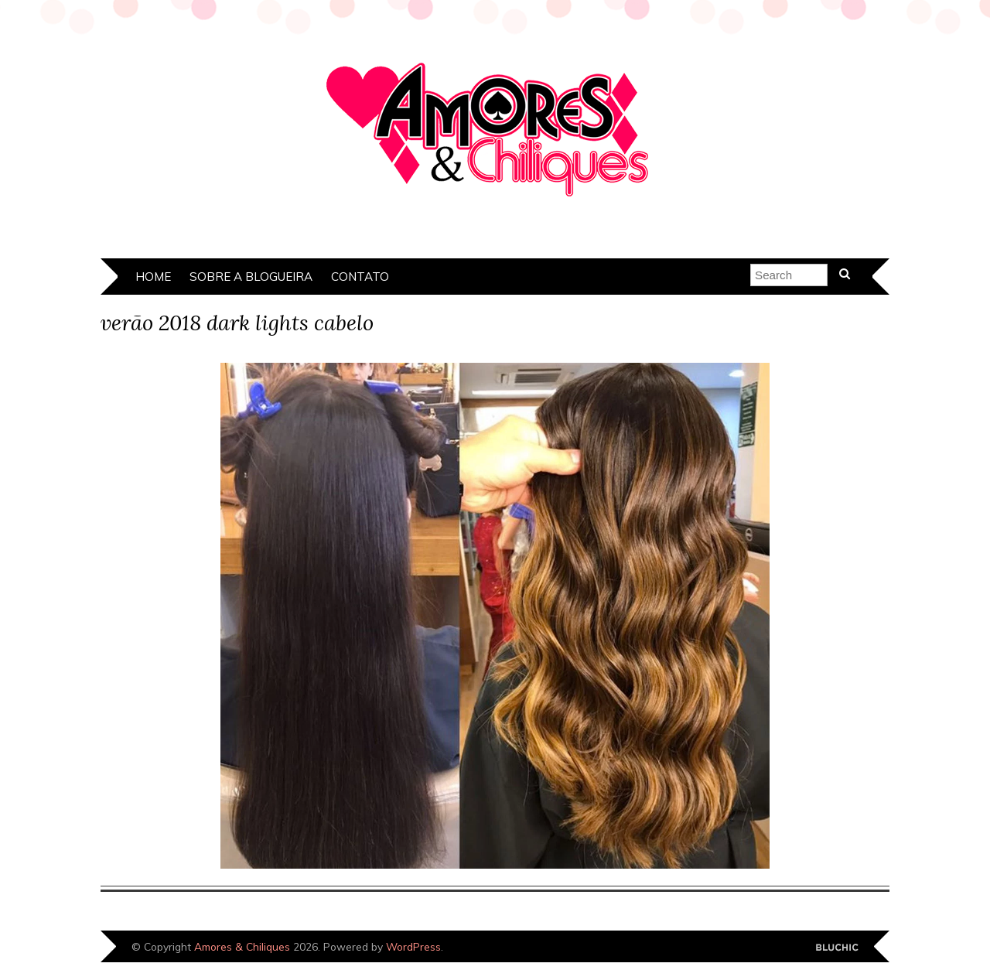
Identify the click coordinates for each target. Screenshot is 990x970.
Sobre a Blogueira (250, 276)
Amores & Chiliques (242, 946)
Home (153, 276)
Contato (360, 276)
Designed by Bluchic (837, 948)
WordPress (413, 946)
